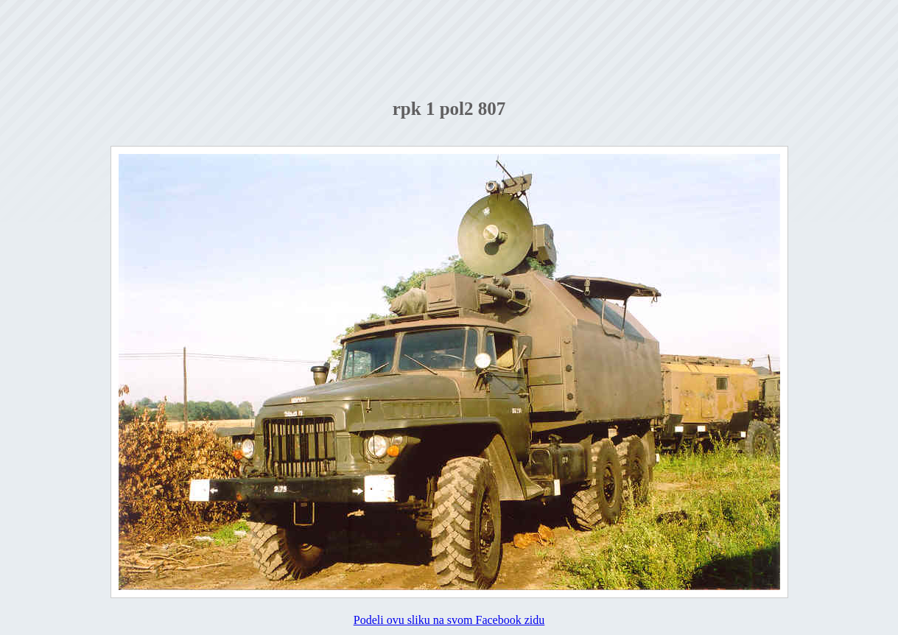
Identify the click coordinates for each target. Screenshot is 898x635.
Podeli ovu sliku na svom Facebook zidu (449, 620)
